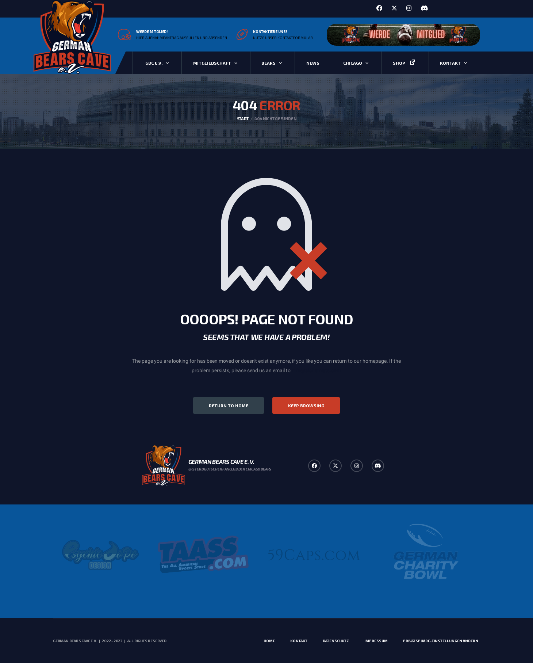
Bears (268, 62)
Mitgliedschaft (212, 62)
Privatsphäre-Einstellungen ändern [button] (440, 641)
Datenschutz (336, 641)
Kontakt (450, 62)
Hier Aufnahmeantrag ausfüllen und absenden (181, 37)
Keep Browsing (306, 405)
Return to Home (228, 405)
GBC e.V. (153, 62)
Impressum (376, 641)
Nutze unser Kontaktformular (283, 37)
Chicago (352, 62)
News (312, 62)
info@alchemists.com (316, 370)
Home (269, 641)
